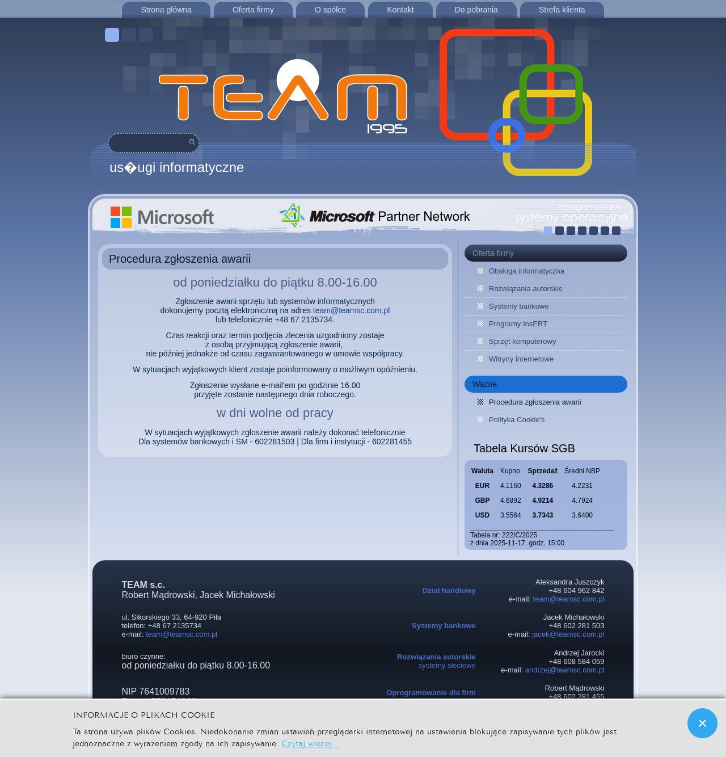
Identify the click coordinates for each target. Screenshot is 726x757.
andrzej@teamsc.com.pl (565, 670)
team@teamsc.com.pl (351, 310)
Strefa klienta (562, 9)
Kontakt (400, 9)
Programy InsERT (518, 323)
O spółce (330, 9)
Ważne (484, 384)
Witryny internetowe (521, 359)
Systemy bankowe (519, 306)
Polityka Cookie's (517, 419)
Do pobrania (476, 9)
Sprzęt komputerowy (522, 341)
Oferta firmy (253, 9)
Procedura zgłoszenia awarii (180, 259)
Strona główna (166, 9)
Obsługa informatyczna (526, 271)
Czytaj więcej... (310, 742)
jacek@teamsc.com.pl (568, 634)
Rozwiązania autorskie (526, 288)
